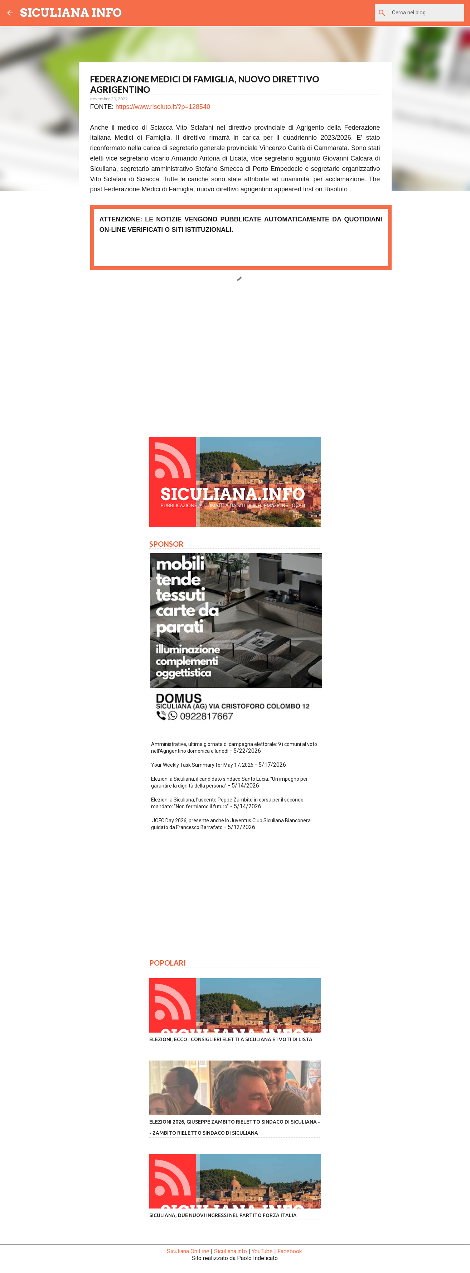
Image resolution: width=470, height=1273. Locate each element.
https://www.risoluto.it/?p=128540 (163, 106)
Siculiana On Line (188, 1251)
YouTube (262, 1251)
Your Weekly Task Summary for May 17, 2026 (202, 765)
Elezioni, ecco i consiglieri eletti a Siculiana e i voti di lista (230, 1039)
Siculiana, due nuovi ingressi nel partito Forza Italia (223, 1215)
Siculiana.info (230, 1251)
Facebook (289, 1251)
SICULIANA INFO (71, 13)
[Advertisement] (235, 364)
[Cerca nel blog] (426, 12)
